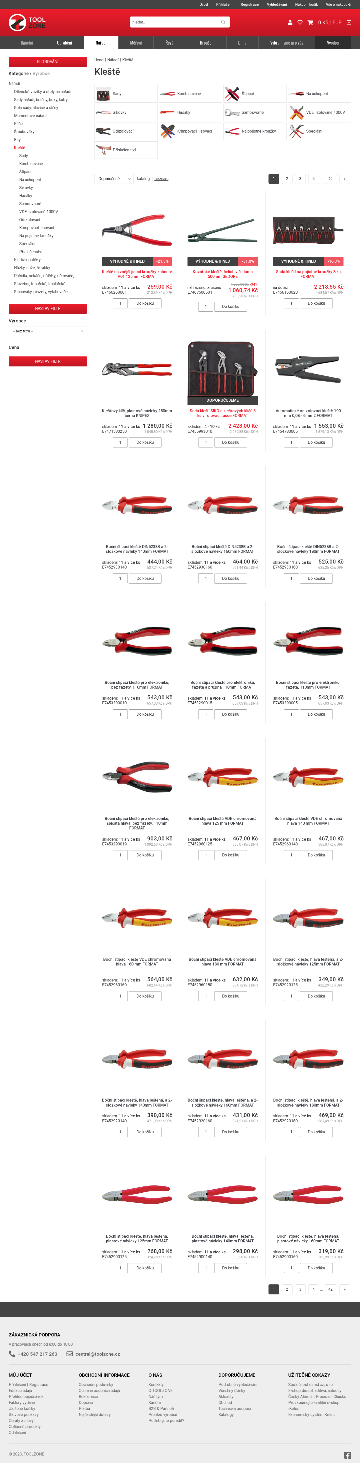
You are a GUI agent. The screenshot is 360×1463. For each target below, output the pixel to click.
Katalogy (226, 1409)
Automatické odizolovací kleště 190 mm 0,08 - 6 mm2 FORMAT (308, 413)
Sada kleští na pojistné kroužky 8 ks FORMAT (308, 274)
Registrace (250, 5)
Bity (17, 139)
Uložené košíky (22, 1403)
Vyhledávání (277, 5)
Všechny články (231, 1385)
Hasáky (25, 195)
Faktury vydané (22, 1397)
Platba (84, 1403)
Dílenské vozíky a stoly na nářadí (42, 91)
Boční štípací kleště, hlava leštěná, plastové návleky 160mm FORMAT (308, 1233)
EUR (337, 23)
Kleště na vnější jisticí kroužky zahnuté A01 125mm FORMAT (137, 274)
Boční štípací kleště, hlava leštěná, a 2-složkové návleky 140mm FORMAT (137, 1097)
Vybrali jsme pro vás (286, 42)
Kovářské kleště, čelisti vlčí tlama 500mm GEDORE (223, 274)
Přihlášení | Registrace (28, 1379)
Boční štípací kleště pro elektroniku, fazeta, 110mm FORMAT (308, 685)
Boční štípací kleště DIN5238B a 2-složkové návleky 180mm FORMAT (308, 549)
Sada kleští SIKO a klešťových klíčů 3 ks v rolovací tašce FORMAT (223, 413)
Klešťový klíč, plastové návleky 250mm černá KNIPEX (137, 413)
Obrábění (64, 42)
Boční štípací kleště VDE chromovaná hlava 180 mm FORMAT (222, 961)
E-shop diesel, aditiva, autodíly (315, 1385)
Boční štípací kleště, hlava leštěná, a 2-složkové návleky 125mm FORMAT (308, 961)
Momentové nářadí (30, 115)
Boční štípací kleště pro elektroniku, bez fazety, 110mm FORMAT (137, 685)
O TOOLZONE (160, 1385)
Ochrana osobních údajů (99, 1385)
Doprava (86, 1397)
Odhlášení (17, 1427)
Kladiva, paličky (27, 259)
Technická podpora (234, 1403)
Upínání (27, 42)
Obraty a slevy (21, 1415)
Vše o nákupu (338, 5)
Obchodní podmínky (96, 1379)
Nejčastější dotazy (95, 1409)
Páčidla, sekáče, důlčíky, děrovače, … (46, 275)
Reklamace (88, 1391)
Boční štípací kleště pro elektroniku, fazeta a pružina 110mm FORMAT (222, 685)
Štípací (25, 171)
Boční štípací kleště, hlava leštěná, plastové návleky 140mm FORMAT (223, 1233)
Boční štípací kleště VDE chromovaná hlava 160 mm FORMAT (137, 961)
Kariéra (154, 1397)
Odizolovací (29, 219)
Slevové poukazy (24, 1409)
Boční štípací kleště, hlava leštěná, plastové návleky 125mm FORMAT (137, 1233)
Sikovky (26, 187)
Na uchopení (30, 179)
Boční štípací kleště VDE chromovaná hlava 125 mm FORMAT (222, 821)
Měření (136, 42)
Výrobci (333, 42)
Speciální (27, 243)
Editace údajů (20, 1385)
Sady (23, 155)
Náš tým (155, 1391)
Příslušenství (30, 251)
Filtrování (47, 61)
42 (330, 178)
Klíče (18, 123)
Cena (14, 347)
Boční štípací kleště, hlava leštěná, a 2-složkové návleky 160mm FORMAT (223, 1097)
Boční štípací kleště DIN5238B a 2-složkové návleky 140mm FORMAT (137, 549)
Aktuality (226, 1391)
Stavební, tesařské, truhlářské (40, 283)
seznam (161, 178)
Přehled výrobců (162, 1409)
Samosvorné (30, 203)
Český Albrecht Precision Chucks (317, 1391)
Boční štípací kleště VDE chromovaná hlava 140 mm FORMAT (308, 821)
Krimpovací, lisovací (36, 227)
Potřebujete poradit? (166, 1415)
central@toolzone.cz (98, 1349)
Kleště (19, 147)
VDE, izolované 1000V (38, 211)
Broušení (207, 42)
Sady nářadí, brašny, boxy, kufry (41, 99)
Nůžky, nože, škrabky (32, 267)
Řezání (171, 42)
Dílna (242, 42)
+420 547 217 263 (37, 1349)
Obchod (225, 1397)
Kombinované (31, 163)
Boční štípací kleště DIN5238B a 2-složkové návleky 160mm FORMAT (222, 549)
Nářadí (101, 42)
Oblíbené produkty (25, 1421)
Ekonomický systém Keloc (311, 1409)
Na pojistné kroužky (36, 235)
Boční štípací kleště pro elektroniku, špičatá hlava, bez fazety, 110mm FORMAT (137, 823)
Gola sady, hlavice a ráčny (36, 107)
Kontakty (156, 1379)
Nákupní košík (306, 5)
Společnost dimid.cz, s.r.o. (311, 1379)
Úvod (204, 5)
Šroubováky (24, 131)
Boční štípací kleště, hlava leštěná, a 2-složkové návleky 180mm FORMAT (308, 1097)
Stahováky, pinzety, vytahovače (41, 291)
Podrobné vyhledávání (237, 1379)
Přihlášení (224, 5)
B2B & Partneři (161, 1403)
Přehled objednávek (26, 1391)
